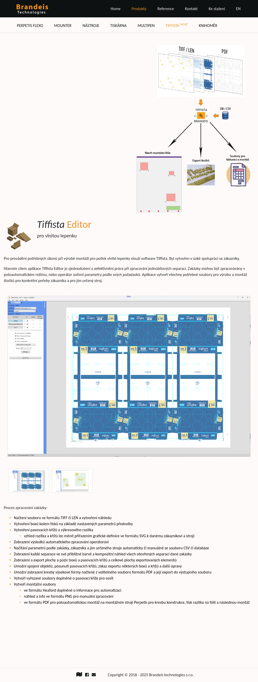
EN (238, 8)
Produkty (139, 8)
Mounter (63, 25)
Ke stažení (217, 8)
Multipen (146, 25)
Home (115, 8)
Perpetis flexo (30, 25)
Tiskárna (118, 25)
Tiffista (177, 25)
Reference (165, 8)
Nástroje (90, 25)
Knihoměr (208, 25)
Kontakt (191, 8)
